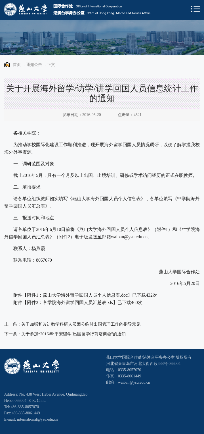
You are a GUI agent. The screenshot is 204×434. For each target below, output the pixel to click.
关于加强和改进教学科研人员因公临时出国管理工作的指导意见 (80, 324)
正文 (51, 65)
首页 (17, 65)
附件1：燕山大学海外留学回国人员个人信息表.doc (77, 295)
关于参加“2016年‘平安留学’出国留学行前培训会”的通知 (73, 334)
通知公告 (34, 65)
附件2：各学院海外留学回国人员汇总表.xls (70, 302)
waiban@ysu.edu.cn (129, 236)
